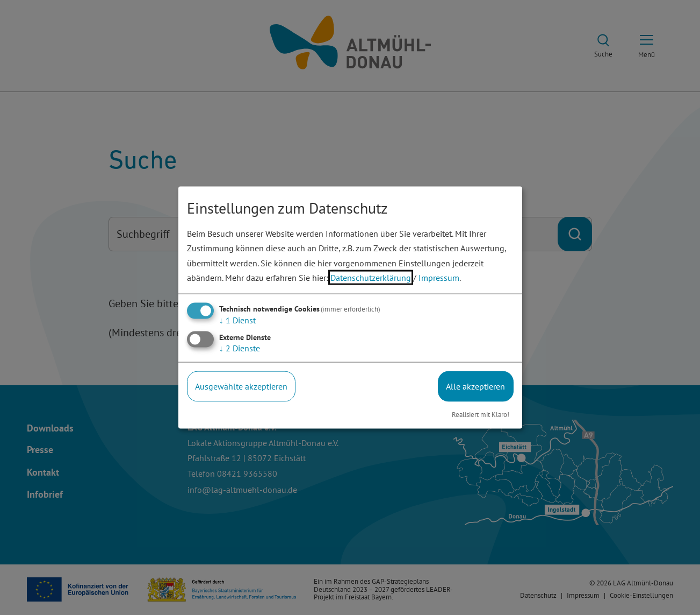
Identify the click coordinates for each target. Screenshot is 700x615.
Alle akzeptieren (475, 386)
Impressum (438, 277)
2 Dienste (239, 348)
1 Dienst (237, 320)
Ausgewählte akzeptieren (241, 386)
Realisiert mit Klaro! (480, 414)
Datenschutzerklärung (370, 277)
